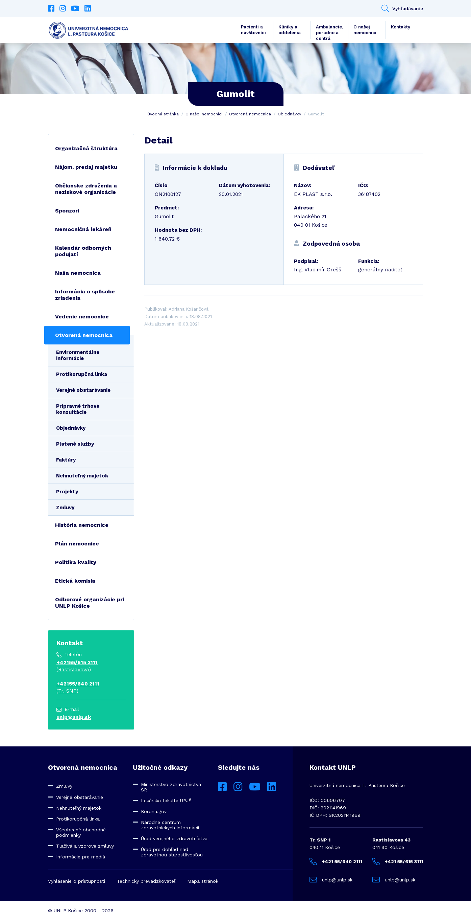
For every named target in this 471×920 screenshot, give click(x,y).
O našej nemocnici (364, 29)
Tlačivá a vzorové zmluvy (85, 846)
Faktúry (66, 460)
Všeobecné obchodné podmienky (81, 832)
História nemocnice (81, 525)
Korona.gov (154, 811)
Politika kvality (75, 562)
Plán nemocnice (77, 543)
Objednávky (289, 114)
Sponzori (67, 210)
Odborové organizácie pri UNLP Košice (89, 602)
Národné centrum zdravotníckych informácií (170, 825)
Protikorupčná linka (81, 374)
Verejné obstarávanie (83, 390)
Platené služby (75, 444)
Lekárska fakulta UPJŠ (166, 800)
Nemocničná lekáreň (83, 229)
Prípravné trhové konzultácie (77, 409)
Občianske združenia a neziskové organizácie (86, 188)
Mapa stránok (202, 881)
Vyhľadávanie (402, 8)
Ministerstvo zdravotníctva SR (171, 787)
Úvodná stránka (163, 114)
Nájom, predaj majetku (86, 167)
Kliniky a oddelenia (289, 29)
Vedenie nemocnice (82, 316)
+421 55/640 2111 (335, 861)
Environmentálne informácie (77, 355)
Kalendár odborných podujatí (83, 251)
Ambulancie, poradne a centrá (329, 31)
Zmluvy (65, 507)
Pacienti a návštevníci (253, 29)
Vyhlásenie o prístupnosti (76, 881)
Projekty (67, 492)
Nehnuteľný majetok (82, 476)
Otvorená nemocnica (250, 114)
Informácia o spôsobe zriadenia (85, 294)
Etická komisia (75, 581)
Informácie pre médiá (80, 856)
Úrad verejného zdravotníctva (174, 838)
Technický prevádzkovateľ (146, 881)
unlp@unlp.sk (73, 717)
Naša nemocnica (78, 273)
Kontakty (400, 26)
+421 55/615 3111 (397, 861)
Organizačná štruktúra (86, 148)
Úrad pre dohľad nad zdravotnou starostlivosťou (172, 852)
